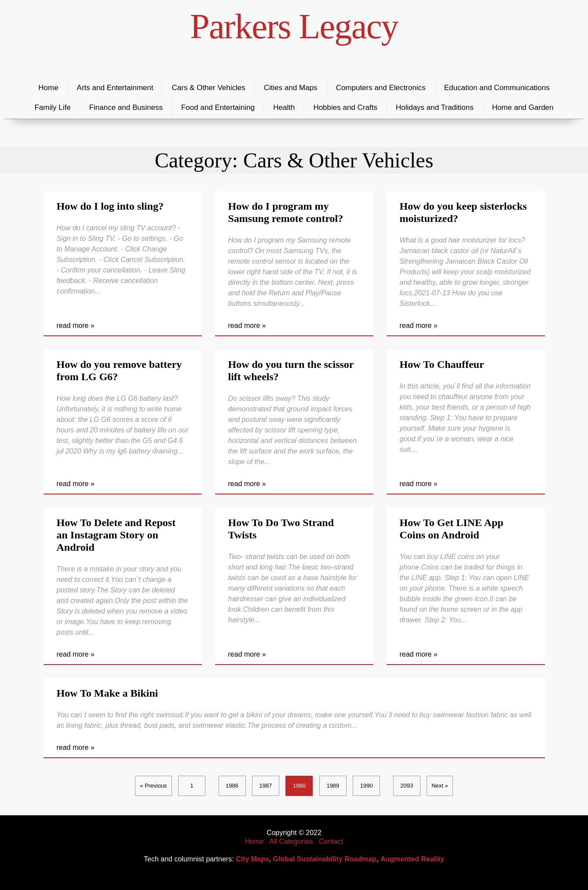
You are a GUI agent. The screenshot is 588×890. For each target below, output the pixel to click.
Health (284, 107)
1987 (265, 785)
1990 (366, 785)
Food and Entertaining (218, 107)
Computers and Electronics (381, 88)
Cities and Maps (291, 88)
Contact (331, 841)
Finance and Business (126, 107)
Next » (439, 785)
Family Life (52, 107)
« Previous (153, 785)
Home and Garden (523, 107)
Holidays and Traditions (435, 107)
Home (48, 88)
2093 (406, 785)
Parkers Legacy (294, 26)
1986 (232, 785)
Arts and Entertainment (115, 88)
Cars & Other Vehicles (208, 88)
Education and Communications (497, 88)
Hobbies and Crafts (345, 107)
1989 (332, 785)
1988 (299, 785)
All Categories (291, 841)
